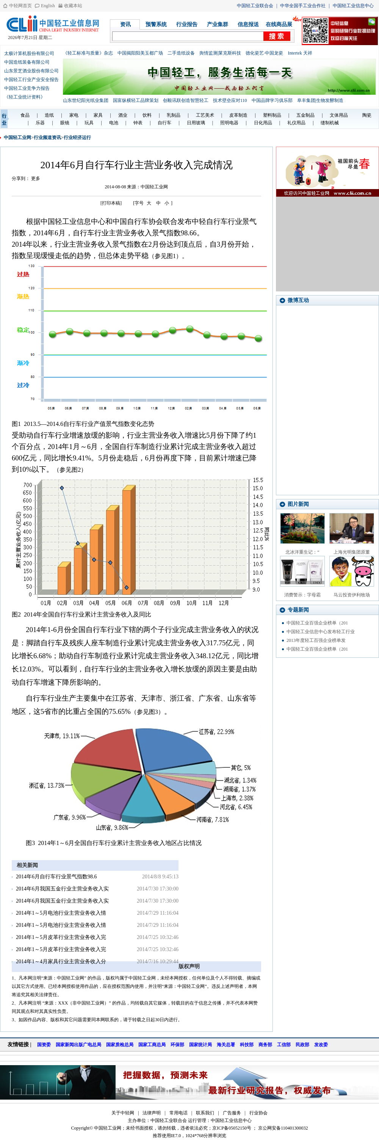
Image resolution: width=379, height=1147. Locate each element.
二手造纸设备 (181, 53)
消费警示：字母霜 (302, 595)
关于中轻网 (122, 1113)
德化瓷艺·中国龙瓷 (264, 53)
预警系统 (156, 24)
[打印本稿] (111, 203)
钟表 (138, 122)
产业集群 (217, 24)
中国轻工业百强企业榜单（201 (317, 623)
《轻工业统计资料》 (24, 97)
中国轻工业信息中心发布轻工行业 (321, 631)
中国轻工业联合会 (255, 5)
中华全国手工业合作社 (303, 5)
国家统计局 (200, 1044)
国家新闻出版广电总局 (78, 1044)
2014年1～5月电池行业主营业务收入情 (61, 913)
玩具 (89, 122)
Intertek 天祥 (300, 53)
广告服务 (232, 1113)
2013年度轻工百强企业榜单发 (316, 640)
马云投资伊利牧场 (352, 595)
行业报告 (186, 24)
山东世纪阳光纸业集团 (85, 100)
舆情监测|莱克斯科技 (220, 53)
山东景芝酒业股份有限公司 (31, 71)
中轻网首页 (20, 5)
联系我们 (205, 1113)
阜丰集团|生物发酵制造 (320, 100)
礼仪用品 (296, 122)
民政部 (302, 1044)
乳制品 (173, 115)
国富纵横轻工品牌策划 (135, 100)
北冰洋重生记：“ (302, 552)
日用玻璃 (196, 122)
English (48, 5)
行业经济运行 (77, 137)
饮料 (147, 115)
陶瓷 (366, 115)
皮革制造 (238, 115)
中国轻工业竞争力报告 (27, 88)
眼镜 (64, 122)
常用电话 (178, 1113)
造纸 (49, 115)
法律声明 (152, 1113)
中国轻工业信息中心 (353, 5)
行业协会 (258, 1113)
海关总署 (226, 1044)
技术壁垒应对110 (230, 100)
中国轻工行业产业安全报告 (31, 79)
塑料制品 (272, 115)
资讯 (125, 24)
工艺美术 (205, 115)
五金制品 (305, 115)
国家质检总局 (119, 1044)
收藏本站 (73, 5)
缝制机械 (330, 122)
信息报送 (248, 24)
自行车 (164, 122)
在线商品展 (279, 24)
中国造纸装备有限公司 (27, 62)
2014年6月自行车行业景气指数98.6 (56, 876)
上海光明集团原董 (352, 552)
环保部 (177, 1044)
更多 (35, 178)
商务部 (265, 1044)
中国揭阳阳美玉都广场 (140, 53)
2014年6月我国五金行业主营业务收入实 (62, 889)
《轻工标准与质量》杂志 (88, 53)
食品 (25, 115)
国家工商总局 (152, 1044)
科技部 (247, 1044)
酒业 (122, 115)
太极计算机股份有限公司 (29, 53)
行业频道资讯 (47, 137)
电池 (113, 122)
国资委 (44, 1044)
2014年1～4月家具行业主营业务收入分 (61, 961)
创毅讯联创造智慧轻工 (185, 100)
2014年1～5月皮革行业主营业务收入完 (61, 937)
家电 (73, 115)
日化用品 (263, 122)
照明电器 (229, 122)
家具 (98, 115)
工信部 (284, 1044)
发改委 (321, 1044)
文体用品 (339, 115)
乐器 (40, 122)
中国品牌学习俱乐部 (272, 100)
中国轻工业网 (17, 137)
